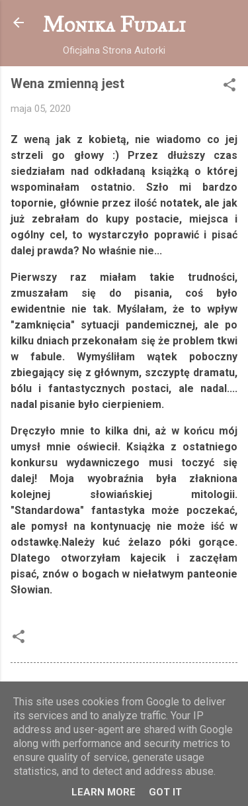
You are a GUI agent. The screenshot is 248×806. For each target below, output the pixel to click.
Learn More (103, 792)
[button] (229, 87)
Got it (165, 792)
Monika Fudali (113, 25)
